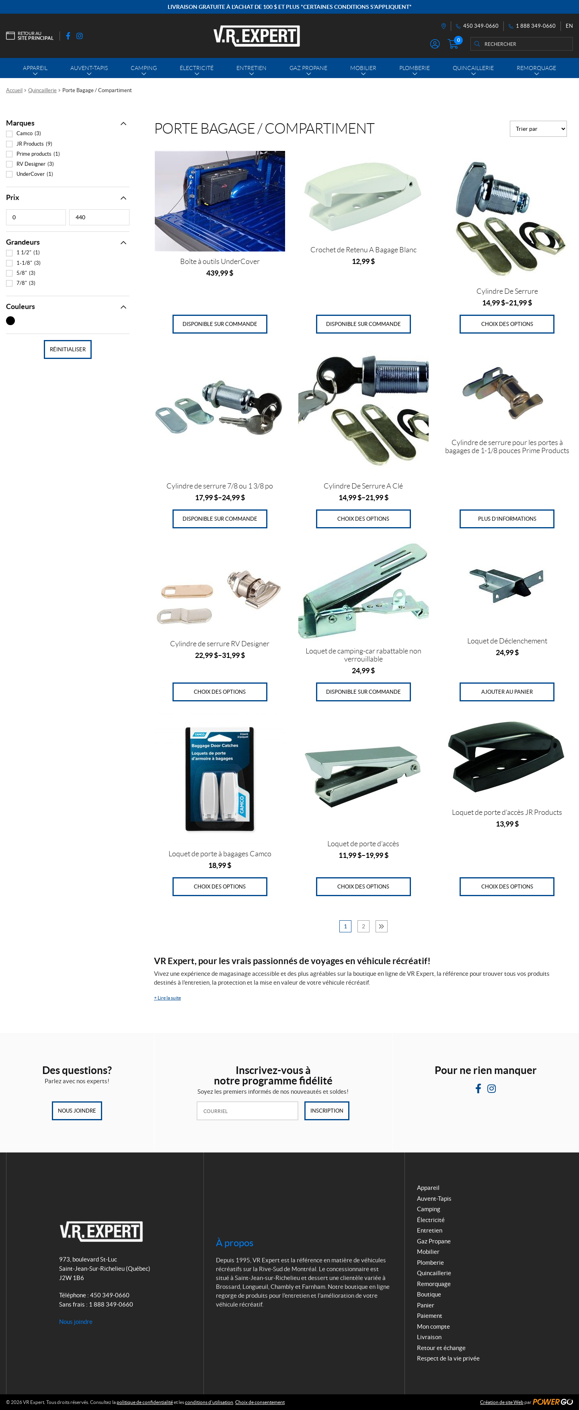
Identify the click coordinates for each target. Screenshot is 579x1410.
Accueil (14, 90)
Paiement (429, 1315)
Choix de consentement (260, 1402)
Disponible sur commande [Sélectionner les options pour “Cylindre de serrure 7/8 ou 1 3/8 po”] (220, 519)
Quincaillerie (42, 90)
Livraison (429, 1337)
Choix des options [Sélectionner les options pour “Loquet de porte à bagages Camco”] (220, 887)
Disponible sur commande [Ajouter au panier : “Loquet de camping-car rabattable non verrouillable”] (363, 692)
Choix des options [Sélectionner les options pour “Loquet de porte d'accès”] (363, 887)
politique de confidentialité (145, 1402)
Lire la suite (167, 997)
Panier (425, 1305)
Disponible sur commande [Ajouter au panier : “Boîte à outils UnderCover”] (220, 324)
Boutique (429, 1294)
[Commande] (538, 129)
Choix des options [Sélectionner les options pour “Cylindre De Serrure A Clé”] (363, 519)
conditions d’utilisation (209, 1402)
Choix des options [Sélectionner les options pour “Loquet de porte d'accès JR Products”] (507, 887)
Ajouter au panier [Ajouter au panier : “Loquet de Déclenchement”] (507, 692)
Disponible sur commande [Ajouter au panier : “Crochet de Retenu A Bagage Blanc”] (363, 324)
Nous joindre (77, 1111)
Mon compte (433, 1326)
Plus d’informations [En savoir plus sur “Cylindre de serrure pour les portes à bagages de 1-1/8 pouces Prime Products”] (507, 519)
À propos (234, 1242)
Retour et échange (441, 1347)
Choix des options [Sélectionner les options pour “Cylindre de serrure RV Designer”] (220, 692)
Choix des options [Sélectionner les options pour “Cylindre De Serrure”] (507, 324)
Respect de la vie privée (448, 1358)
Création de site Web (502, 1402)
